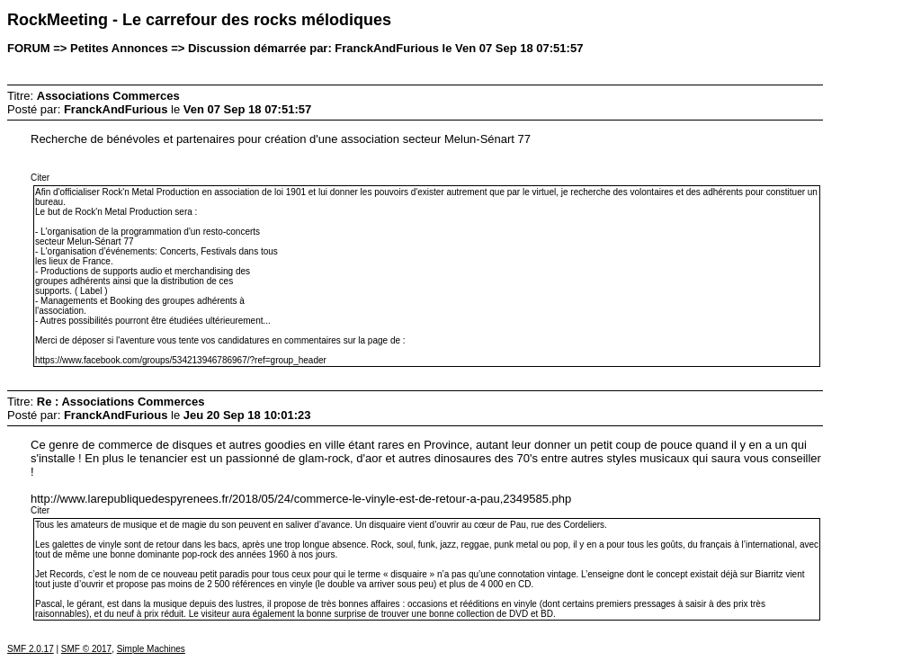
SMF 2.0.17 (30, 649)
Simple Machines (151, 649)
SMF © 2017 (86, 649)
